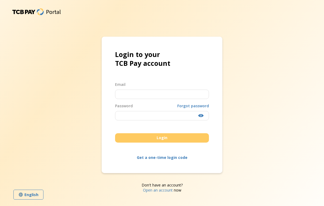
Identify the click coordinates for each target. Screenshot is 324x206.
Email (120, 84)
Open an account (158, 190)
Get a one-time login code (162, 157)
